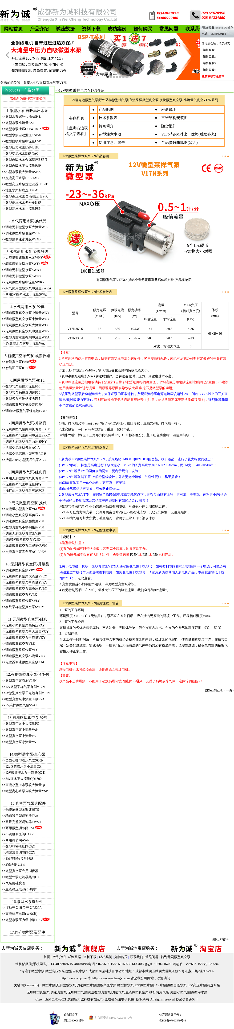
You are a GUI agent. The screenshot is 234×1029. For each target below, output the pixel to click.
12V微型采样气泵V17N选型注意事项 (89, 530)
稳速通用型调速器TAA (21, 816)
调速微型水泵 (86, 985)
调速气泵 (118, 992)
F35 (145, 554)
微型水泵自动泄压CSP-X (23, 135)
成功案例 (105, 957)
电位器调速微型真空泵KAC (25, 662)
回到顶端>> (220, 939)
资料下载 (90, 957)
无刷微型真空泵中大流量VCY (27, 631)
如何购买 (121, 957)
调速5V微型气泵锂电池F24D (26, 411)
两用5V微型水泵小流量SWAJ (26, 294)
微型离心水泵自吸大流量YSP (26, 791)
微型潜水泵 (199, 992)
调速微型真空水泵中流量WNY (27, 313)
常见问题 (151, 957)
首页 (47, 957)
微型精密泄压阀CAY (20, 846)
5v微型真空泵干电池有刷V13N (27, 693)
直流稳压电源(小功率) (21, 889)
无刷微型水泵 (66, 985)
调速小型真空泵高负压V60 (24, 515)
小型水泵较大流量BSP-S (22, 172)
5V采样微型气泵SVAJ (21, 705)
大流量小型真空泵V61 (21, 509)
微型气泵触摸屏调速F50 (22, 392)
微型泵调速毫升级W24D (22, 239)
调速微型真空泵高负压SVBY (26, 588)
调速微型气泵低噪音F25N (24, 405)
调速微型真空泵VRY (24, 570)
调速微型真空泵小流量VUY (25, 656)
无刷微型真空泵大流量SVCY (26, 576)
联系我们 (136, 957)
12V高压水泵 (196, 985)
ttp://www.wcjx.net (74, 978)
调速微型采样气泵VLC (21, 650)
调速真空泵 (58, 992)
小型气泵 (183, 992)
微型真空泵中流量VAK (22, 730)
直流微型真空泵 (137, 992)
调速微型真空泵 (99, 992)
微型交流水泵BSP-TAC (21, 153)
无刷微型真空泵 (38, 992)
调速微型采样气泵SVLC (22, 601)
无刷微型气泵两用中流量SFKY (27, 435)
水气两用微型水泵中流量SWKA (28, 288)
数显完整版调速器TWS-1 (23, 822)
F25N (134, 554)
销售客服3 (209, 63)
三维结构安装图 (174, 118)
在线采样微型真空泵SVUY (24, 607)
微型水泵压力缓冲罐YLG (23, 920)
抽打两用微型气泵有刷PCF (24, 490)
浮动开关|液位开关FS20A (23, 908)
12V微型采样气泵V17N (79, 603)
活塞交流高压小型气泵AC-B (25, 454)
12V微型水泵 (143, 985)
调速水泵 (213, 985)
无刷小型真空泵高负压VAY (25, 625)
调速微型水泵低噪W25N (22, 233)
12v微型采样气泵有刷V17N (25, 687)
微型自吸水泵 (177, 985)
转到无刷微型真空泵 (175, 957)
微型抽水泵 (125, 985)
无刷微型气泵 (77, 992)
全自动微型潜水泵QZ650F (24, 760)
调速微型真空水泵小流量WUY (27, 319)
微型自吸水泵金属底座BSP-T (26, 159)
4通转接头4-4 (15, 865)
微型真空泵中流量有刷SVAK (26, 699)
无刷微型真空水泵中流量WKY (27, 331)
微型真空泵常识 (122, 584)
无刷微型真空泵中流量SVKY (26, 582)
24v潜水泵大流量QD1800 (23, 779)
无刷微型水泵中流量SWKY (25, 282)
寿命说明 (168, 109)
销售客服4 (209, 69)
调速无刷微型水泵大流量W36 (26, 227)
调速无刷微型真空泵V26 (23, 533)
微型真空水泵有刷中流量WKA (27, 337)
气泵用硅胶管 (15, 883)
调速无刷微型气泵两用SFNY (26, 441)
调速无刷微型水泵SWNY (23, 270)
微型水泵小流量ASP (20, 123)
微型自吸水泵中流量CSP (23, 141)
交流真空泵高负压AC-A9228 (25, 552)
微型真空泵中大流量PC (22, 723)
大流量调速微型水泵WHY (24, 257)
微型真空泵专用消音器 (21, 871)
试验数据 (74, 957)
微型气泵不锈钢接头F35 (22, 398)
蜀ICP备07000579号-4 (172, 1020)
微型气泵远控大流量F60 (22, 386)
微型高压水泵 (107, 985)
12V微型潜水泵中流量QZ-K (25, 772)
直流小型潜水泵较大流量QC (25, 785)
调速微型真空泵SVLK (21, 595)
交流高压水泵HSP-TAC (22, 178)
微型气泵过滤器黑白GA (22, 877)
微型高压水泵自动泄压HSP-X (26, 196)
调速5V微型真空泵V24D (22, 539)
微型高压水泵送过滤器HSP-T (26, 184)
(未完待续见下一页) (219, 690)
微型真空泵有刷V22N (20, 681)
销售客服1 (209, 50)
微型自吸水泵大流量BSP (23, 166)
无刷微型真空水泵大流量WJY (26, 325)
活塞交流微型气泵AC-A (22, 447)
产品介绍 (59, 957)
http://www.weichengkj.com (111, 978)
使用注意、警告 (112, 142)
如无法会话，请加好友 (216, 43)
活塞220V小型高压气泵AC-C (26, 460)
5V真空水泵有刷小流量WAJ (25, 343)
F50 (155, 554)
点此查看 (84, 578)
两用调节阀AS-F (17, 840)
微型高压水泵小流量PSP (22, 208)
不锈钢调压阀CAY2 (19, 834)
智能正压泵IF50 (20, 368)
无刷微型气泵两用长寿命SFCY (27, 429)
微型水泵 (48, 985)
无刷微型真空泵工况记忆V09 (26, 545)
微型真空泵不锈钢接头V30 (24, 527)
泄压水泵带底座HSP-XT (22, 190)
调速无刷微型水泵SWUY (23, 276)
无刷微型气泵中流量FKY (23, 484)
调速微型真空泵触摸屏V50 (24, 521)
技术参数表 (108, 118)
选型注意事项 (110, 134)
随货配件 (168, 126)
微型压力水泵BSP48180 (22, 147)
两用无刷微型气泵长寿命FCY (26, 478)
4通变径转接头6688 (19, 858)
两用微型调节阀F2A (19, 828)
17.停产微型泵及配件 (27, 932)
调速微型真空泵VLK (20, 644)
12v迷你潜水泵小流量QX (23, 766)
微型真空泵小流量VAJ (21, 742)
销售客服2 (209, 56)
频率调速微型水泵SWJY (22, 264)
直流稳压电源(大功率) (21, 914)
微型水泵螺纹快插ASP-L (23, 117)
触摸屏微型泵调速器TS (22, 809)
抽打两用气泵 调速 (163, 992)
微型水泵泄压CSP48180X (27, 129)
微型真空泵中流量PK (20, 736)
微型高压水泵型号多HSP (23, 202)
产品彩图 (106, 109)
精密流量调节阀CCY (20, 852)
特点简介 (106, 126)
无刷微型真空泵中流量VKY (25, 637)
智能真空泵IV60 (21, 362)
